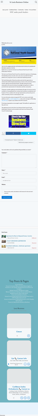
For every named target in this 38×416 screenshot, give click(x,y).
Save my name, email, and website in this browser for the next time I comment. (18, 192)
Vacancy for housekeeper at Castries (19, 294)
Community (21, 9)
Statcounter (2, 415)
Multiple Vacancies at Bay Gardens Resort (19, 293)
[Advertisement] (19, 31)
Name (3, 170)
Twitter (22, 408)
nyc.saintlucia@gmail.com (14, 98)
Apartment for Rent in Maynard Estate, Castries (19, 236)
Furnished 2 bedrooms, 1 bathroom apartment (18, 246)
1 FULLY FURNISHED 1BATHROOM (16, 241)
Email (3, 177)
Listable (23, 410)
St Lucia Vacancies (19, 284)
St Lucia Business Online (19, 2)
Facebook (17, 408)
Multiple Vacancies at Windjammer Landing (19, 290)
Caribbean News (13, 9)
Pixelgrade (29, 410)
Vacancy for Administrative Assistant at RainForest (19, 302)
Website (4, 184)
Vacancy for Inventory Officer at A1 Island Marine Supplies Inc (19, 286)
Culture (26, 9)
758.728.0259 (4, 100)
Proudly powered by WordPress (13, 410)
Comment (4, 152)
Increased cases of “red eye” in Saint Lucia (14, 139)
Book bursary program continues (25, 142)
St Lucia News (32, 9)
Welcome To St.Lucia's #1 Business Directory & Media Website (19, 291)
